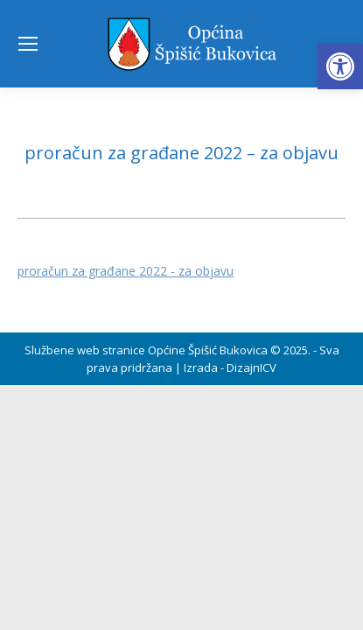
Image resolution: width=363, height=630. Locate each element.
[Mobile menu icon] (27, 43)
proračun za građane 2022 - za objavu (125, 270)
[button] (340, 66)
